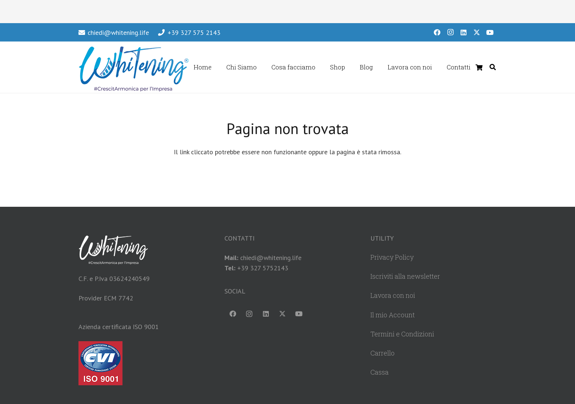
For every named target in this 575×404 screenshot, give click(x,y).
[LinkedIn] (463, 32)
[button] (492, 67)
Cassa (379, 372)
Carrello (382, 353)
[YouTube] (490, 32)
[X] (476, 32)
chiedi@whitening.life (270, 257)
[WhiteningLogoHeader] (133, 67)
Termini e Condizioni (402, 333)
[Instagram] (450, 32)
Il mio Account (392, 314)
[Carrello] (479, 67)
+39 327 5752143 (262, 268)
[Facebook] (437, 32)
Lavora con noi (392, 295)
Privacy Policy (392, 257)
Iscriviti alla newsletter (405, 276)
